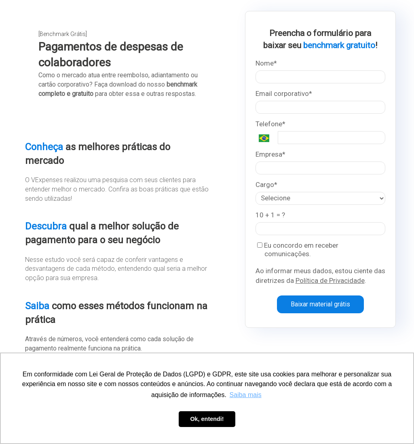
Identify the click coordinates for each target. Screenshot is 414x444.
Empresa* (270, 154)
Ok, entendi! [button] (207, 419)
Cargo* (266, 185)
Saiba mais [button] (246, 394)
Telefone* (270, 124)
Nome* (266, 63)
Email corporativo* (284, 93)
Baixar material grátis (320, 304)
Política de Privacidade (330, 280)
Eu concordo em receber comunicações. (297, 249)
